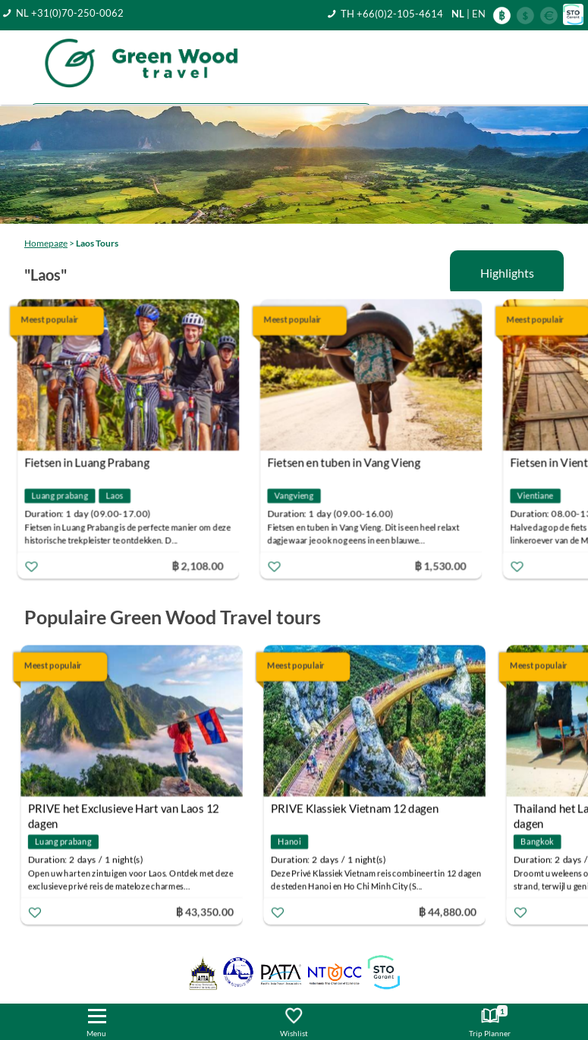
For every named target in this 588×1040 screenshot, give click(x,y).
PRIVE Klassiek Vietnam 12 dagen (359, 808)
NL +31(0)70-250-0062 (70, 13)
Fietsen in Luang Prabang (95, 463)
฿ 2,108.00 (205, 565)
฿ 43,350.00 (209, 911)
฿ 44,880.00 (452, 911)
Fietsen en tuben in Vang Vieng (351, 463)
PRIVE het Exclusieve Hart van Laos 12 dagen (128, 810)
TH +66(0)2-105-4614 (392, 14)
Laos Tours (97, 243)
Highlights (507, 272)
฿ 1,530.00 (448, 565)
